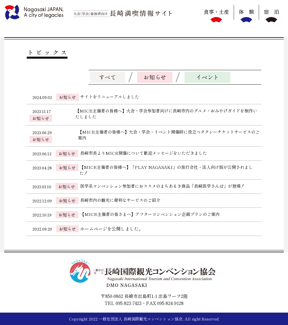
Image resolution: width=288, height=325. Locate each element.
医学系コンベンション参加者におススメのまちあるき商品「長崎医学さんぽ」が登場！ (162, 186)
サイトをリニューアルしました (109, 97)
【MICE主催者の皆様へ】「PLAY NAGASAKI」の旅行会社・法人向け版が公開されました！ (166, 170)
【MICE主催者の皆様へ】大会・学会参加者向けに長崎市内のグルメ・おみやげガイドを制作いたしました (166, 114)
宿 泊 (271, 11)
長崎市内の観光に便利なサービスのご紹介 (120, 200)
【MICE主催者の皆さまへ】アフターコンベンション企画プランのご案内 (150, 214)
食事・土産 (216, 11)
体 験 (246, 11)
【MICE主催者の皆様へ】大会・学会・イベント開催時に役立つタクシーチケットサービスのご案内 (169, 135)
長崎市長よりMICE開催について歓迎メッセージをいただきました (143, 153)
